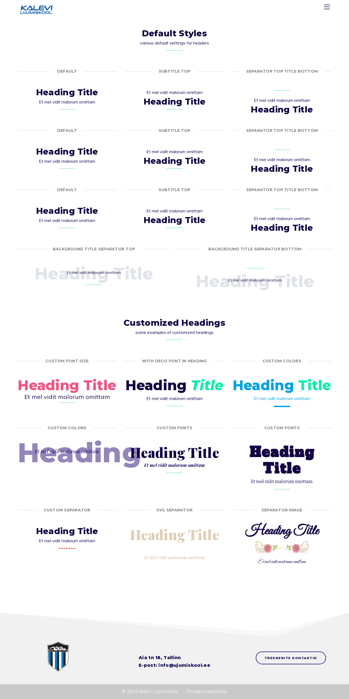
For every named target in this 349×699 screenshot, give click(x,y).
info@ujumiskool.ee (184, 665)
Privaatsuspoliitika (207, 691)
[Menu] (327, 8)
